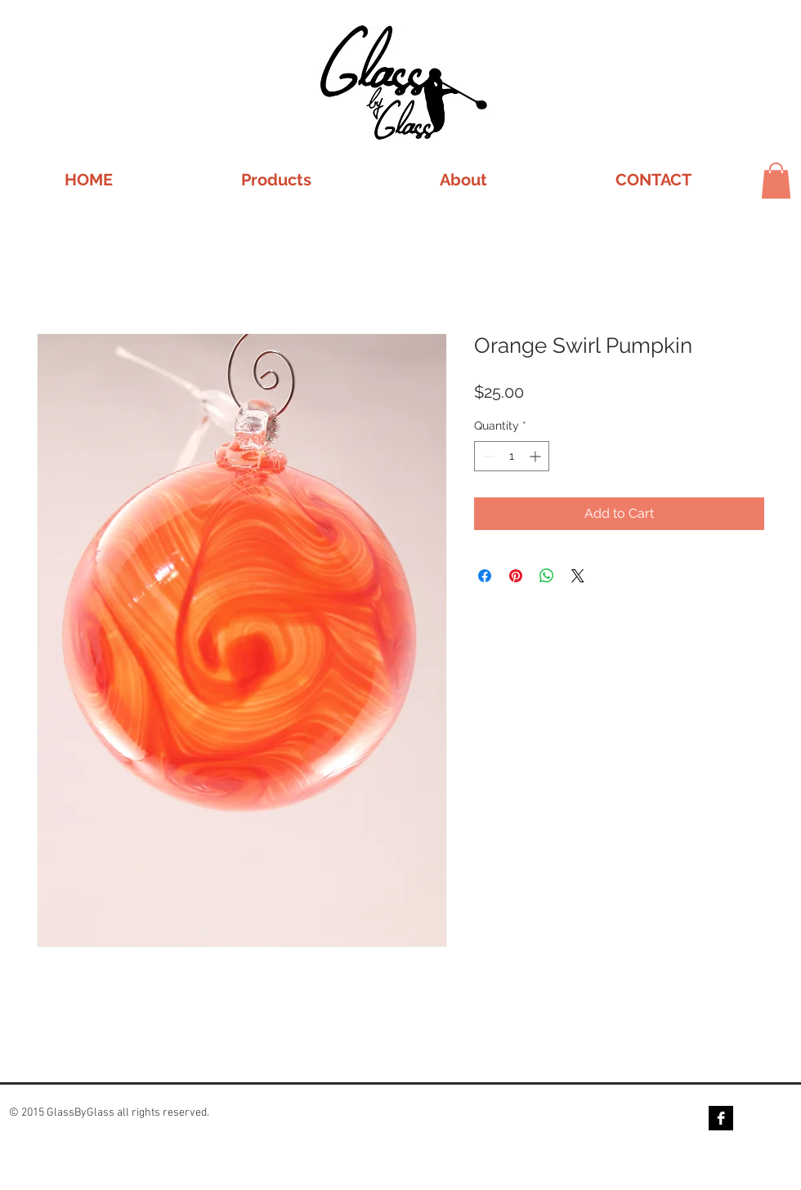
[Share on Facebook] (484, 576)
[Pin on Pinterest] (516, 576)
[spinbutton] (511, 456)
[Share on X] (578, 576)
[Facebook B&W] (721, 1118)
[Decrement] (487, 456)
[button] (276, 179)
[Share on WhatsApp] (547, 576)
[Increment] (536, 456)
